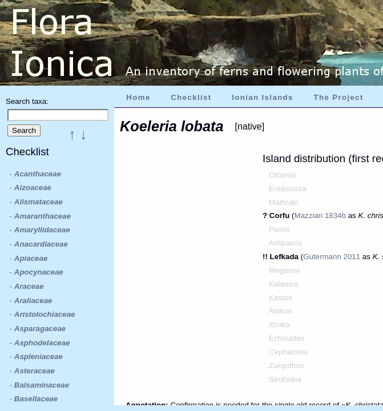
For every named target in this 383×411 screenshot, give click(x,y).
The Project (339, 97)
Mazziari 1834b (320, 215)
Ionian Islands (262, 97)
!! (266, 256)
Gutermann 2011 (331, 256)
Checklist (191, 97)
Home (138, 97)
